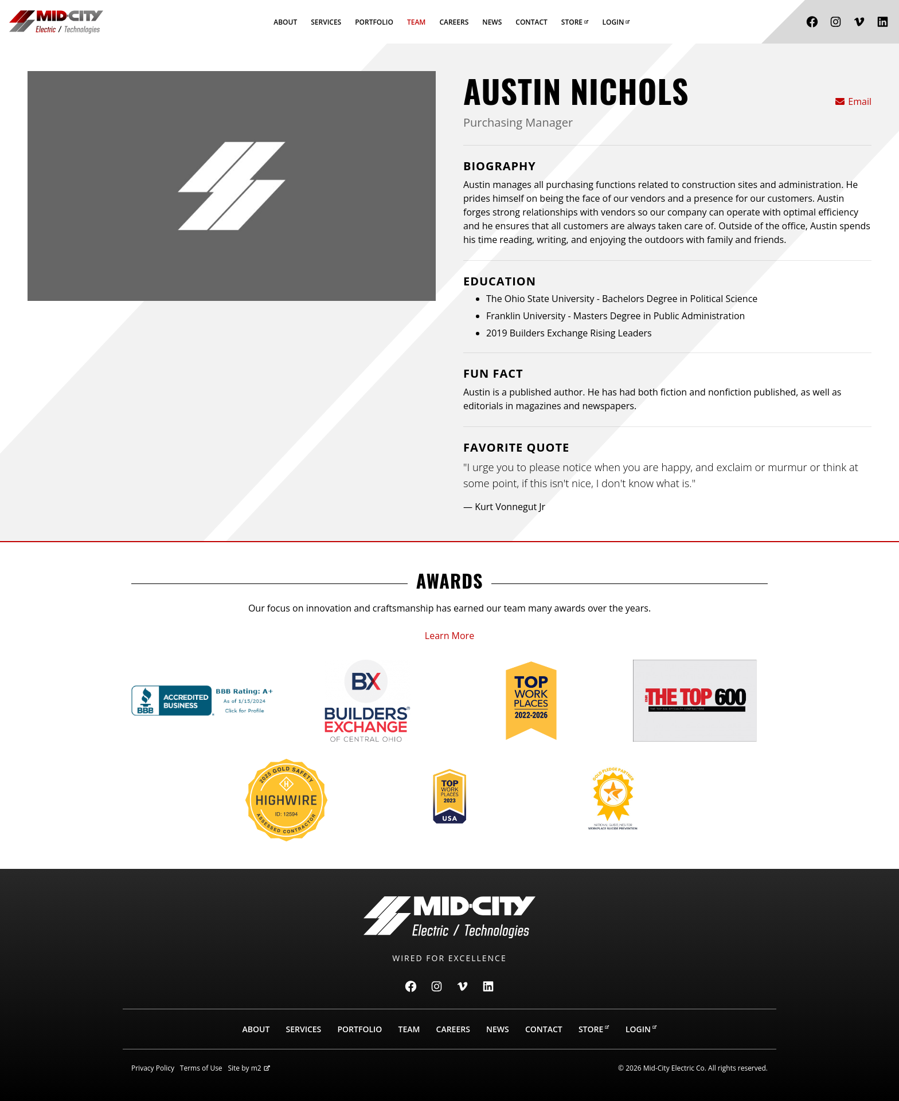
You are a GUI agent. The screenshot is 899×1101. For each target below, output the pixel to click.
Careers (453, 22)
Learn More (449, 635)
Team (416, 22)
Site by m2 (248, 1068)
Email (852, 101)
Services (326, 22)
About (285, 22)
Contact (531, 22)
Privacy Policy (152, 1068)
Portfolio (374, 22)
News (492, 22)
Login (616, 22)
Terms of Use (201, 1068)
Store (575, 22)
